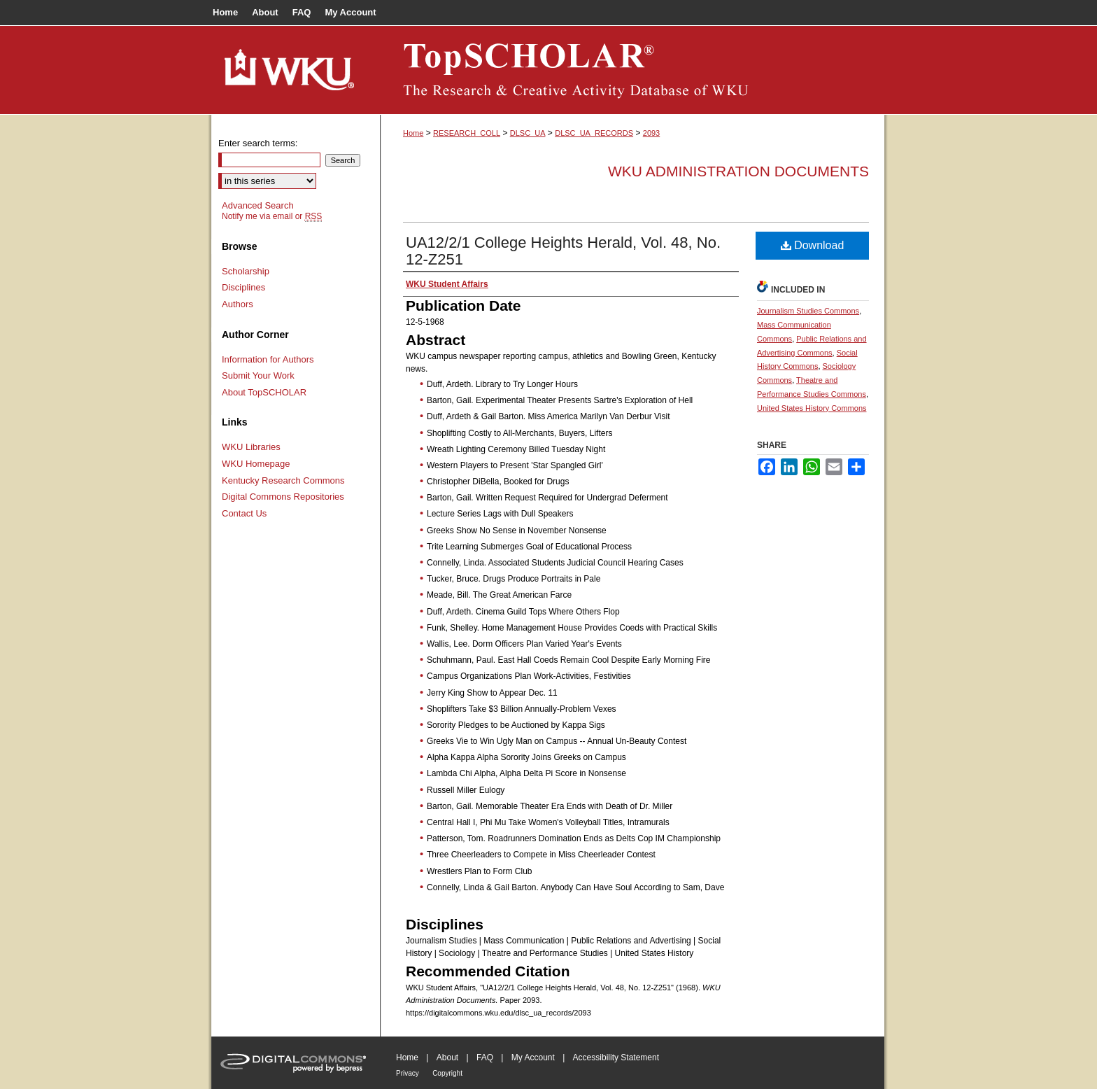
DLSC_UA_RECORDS (594, 133)
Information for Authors (268, 359)
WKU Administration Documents (738, 171)
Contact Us (244, 513)
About (447, 1057)
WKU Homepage (256, 463)
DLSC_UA (528, 133)
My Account (533, 1057)
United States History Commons (812, 408)
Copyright (447, 1073)
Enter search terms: (257, 143)
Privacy (407, 1073)
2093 (651, 133)
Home (413, 133)
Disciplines (243, 287)
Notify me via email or (272, 216)
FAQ (484, 1057)
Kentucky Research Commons (283, 480)
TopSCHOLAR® (632, 70)
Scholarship (245, 271)
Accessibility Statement (616, 1057)
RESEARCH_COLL (466, 133)
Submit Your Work (258, 375)
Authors (237, 304)
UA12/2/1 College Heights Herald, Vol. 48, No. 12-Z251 (563, 251)
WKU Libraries (251, 447)
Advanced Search (258, 205)
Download (812, 245)
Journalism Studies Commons (808, 311)
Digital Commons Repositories (283, 496)
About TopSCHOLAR (264, 392)
